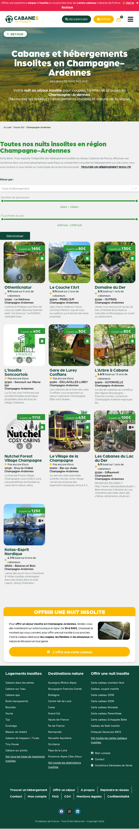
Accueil (7, 127)
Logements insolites (23, 673)
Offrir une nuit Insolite (110, 673)
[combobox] (66, 188)
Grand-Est (18, 127)
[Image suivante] (29, 277)
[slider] (2, 201)
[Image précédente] (19, 277)
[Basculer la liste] (135, 188)
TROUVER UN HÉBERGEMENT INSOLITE (106, 167)
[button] (130, 19)
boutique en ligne (49, 628)
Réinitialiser (15, 236)
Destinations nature (66, 673)
